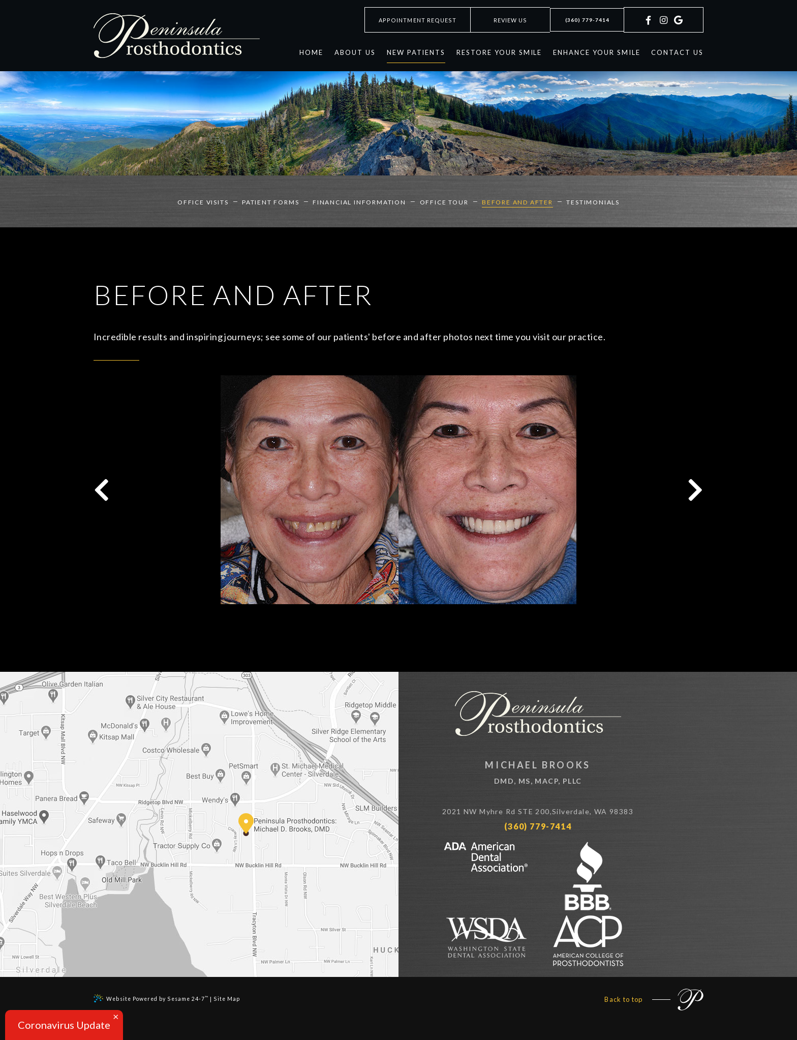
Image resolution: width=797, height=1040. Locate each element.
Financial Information (361, 201)
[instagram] (663, 26)
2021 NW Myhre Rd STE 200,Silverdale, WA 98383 (551, 812)
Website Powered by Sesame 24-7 (154, 997)
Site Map (233, 997)
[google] (677, 26)
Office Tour (442, 201)
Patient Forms (275, 201)
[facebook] (649, 26)
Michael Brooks (551, 774)
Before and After (512, 201)
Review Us (501, 20)
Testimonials (584, 201)
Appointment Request (408, 20)
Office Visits (211, 201)
